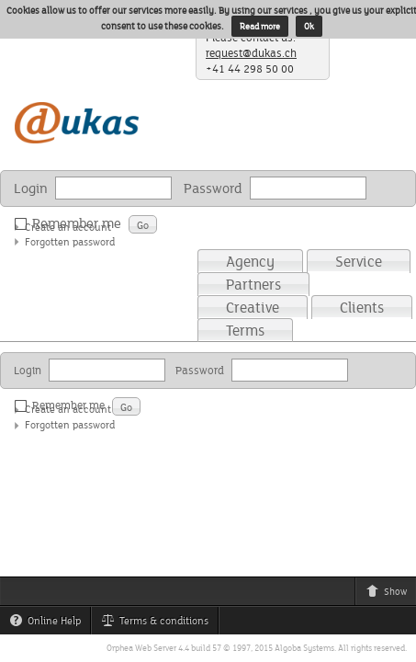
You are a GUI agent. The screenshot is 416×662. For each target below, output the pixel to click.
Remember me (71, 223)
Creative (252, 307)
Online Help (49, 623)
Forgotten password (70, 241)
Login (31, 188)
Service (358, 261)
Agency (250, 261)
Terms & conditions (159, 623)
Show (390, 594)
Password (213, 188)
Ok (309, 26)
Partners (253, 284)
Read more (260, 26)
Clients (362, 307)
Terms (245, 330)
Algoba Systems (304, 648)
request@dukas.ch (251, 53)
